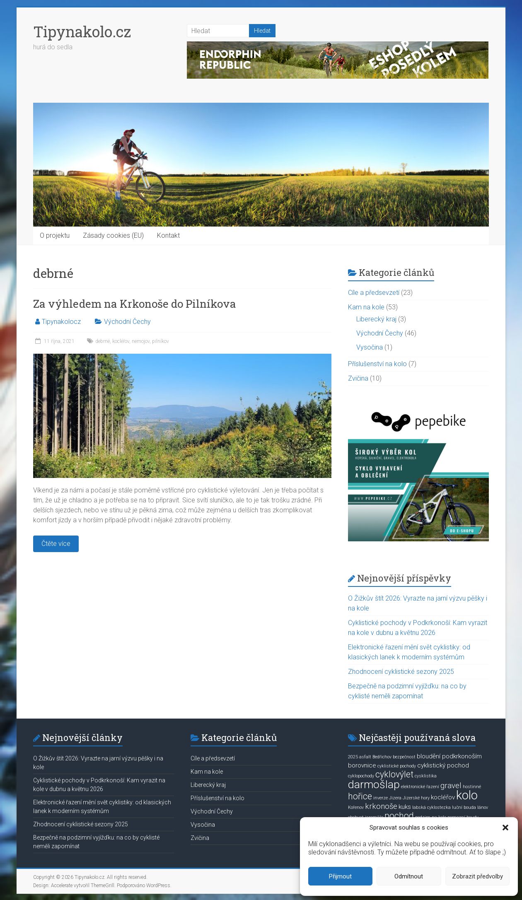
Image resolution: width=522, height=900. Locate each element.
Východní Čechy (127, 322)
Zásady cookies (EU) (113, 235)
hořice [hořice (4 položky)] (360, 796)
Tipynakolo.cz (82, 31)
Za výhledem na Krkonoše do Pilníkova (134, 304)
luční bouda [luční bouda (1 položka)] (464, 807)
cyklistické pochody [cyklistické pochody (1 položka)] (396, 766)
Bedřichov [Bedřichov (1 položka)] (382, 757)
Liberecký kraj (376, 319)
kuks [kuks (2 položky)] (405, 807)
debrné (102, 341)
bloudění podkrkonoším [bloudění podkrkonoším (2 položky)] (449, 756)
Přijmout (340, 876)
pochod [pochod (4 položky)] (399, 816)
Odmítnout (408, 876)
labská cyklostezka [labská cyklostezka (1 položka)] (431, 807)
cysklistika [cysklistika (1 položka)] (426, 776)
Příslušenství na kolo (377, 364)
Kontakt (168, 235)
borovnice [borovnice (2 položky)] (362, 765)
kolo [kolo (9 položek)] (467, 795)
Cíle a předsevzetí (373, 293)
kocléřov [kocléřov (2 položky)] (443, 797)
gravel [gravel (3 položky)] (451, 785)
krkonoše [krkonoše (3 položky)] (381, 806)
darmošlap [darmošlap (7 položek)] (374, 784)
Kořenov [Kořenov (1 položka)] (356, 807)
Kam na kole (366, 307)
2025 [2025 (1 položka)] (353, 757)
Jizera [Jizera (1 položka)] (395, 798)
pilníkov (160, 341)
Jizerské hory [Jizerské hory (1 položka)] (416, 798)
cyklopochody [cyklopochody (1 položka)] (361, 776)
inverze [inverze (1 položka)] (380, 798)
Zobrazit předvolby (477, 876)
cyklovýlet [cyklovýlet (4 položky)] (394, 774)
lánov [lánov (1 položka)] (482, 807)
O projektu (55, 235)
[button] (505, 827)
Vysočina (369, 347)
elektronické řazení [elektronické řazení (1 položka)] (420, 786)
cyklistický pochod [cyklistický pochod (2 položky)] (443, 765)
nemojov (141, 341)
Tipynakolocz (61, 322)
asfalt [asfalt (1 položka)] (365, 757)
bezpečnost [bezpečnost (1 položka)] (404, 757)
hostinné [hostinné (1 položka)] (472, 786)
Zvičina (358, 378)
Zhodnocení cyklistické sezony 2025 (401, 672)
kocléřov (120, 341)
